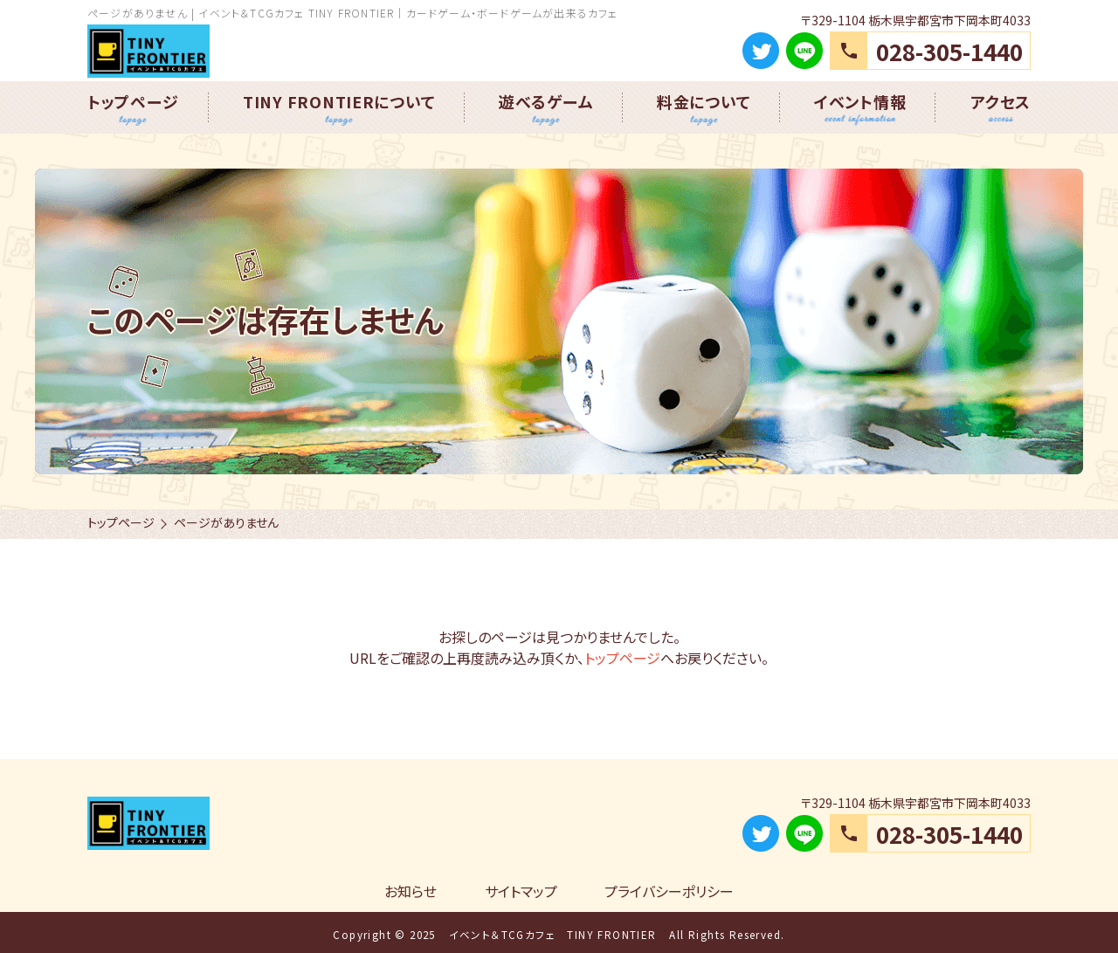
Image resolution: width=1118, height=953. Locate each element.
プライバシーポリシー (669, 890)
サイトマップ (521, 890)
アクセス (1000, 101)
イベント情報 (860, 101)
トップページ (132, 101)
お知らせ (410, 890)
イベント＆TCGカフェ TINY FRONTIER (553, 934)
